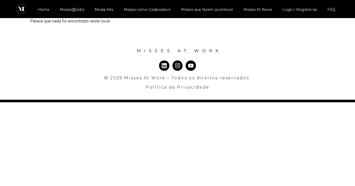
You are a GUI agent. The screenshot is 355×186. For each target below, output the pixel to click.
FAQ (331, 9)
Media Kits (103, 9)
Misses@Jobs (72, 9)
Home (44, 9)
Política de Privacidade (177, 87)
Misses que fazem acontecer (207, 9)
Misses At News (257, 9)
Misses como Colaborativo (147, 9)
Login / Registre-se (299, 9)
